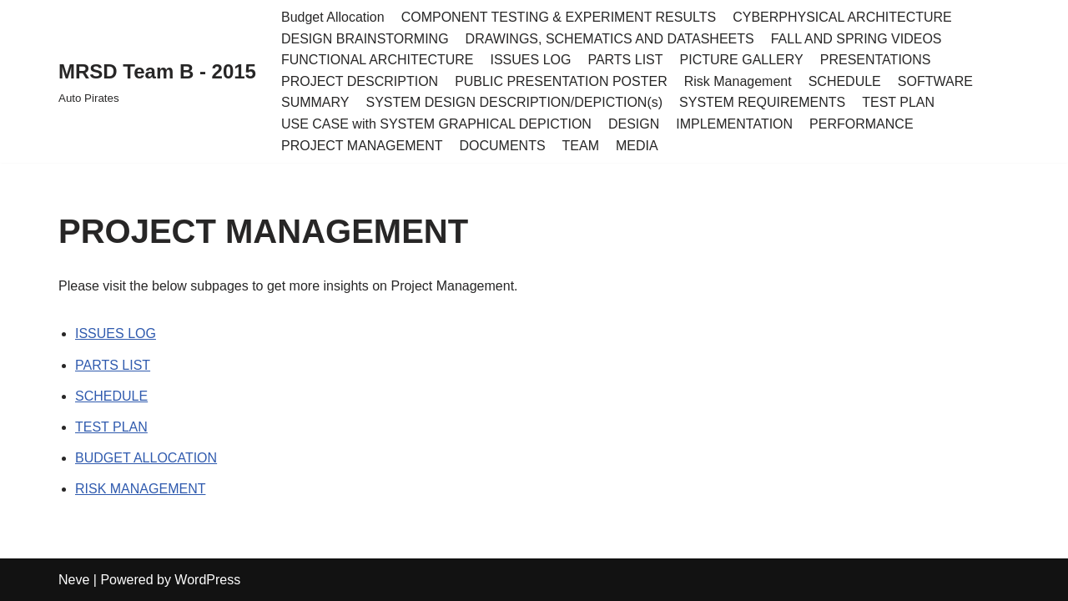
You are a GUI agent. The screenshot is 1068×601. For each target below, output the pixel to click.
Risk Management (738, 81)
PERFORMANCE (861, 124)
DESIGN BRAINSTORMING (365, 39)
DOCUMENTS (502, 146)
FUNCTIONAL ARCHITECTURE (377, 60)
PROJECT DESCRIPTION (359, 81)
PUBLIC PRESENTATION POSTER (561, 81)
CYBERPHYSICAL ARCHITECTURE (842, 17)
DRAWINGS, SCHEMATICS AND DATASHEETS (610, 39)
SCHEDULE (845, 81)
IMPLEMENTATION (734, 124)
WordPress (207, 580)
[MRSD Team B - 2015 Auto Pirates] (157, 81)
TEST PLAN (898, 102)
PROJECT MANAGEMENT (362, 146)
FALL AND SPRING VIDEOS (856, 39)
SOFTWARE (935, 81)
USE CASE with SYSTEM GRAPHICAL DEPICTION (436, 124)
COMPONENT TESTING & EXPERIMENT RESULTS (559, 17)
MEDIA (637, 146)
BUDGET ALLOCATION (146, 458)
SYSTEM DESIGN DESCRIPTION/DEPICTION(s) (513, 102)
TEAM (580, 146)
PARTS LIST (624, 60)
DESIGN (633, 124)
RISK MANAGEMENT (140, 489)
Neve (73, 580)
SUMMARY (315, 102)
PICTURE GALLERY (742, 60)
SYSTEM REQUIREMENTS (762, 102)
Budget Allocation (333, 17)
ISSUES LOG (531, 60)
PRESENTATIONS (875, 60)
